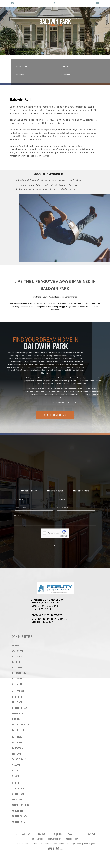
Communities (57, 834)
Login (55, 836)
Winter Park (18, 822)
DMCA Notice (37, 839)
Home (14, 834)
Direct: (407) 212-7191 (44, 605)
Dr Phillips (18, 697)
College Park (19, 691)
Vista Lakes (18, 799)
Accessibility (72, 839)
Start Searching (55, 421)
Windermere (18, 810)
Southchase (18, 794)
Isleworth (17, 713)
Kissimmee (17, 719)
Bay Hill (16, 662)
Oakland (16, 765)
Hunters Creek (19, 708)
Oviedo (15, 783)
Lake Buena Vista (20, 724)
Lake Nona (17, 742)
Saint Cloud (18, 788)
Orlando (16, 776)
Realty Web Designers (86, 844)
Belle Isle (17, 667)
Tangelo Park (19, 759)
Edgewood (17, 702)
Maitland (17, 754)
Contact (91, 834)
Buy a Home (26, 834)
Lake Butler (18, 730)
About (70, 834)
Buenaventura (19, 673)
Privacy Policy (54, 839)
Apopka (15, 645)
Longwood (17, 748)
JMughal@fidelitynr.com (45, 602)
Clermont (17, 684)
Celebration (18, 678)
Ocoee (15, 770)
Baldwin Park (19, 656)
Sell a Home (41, 834)
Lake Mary (17, 737)
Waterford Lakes (21, 805)
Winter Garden (19, 816)
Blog (80, 834)
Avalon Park (18, 651)
